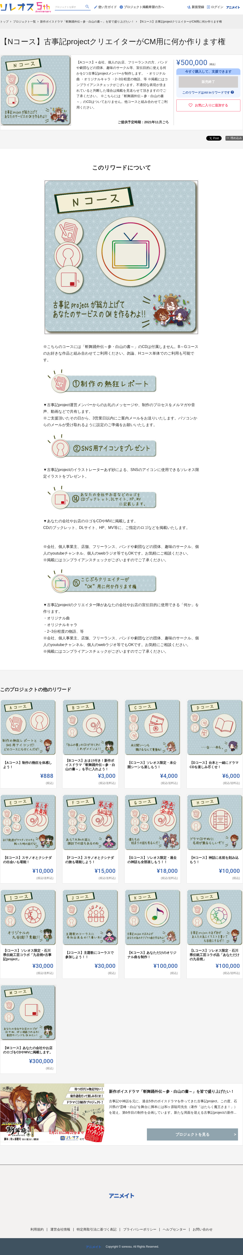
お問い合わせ (203, 1229)
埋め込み (234, 138)
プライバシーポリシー (139, 1229)
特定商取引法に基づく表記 (97, 1229)
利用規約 (37, 1229)
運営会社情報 (60, 1229)
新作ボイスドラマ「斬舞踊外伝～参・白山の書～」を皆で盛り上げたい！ (171, 1091)
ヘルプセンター (174, 1229)
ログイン (215, 7)
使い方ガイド (105, 7)
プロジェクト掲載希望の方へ (142, 7)
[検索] (88, 7)
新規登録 (195, 7)
